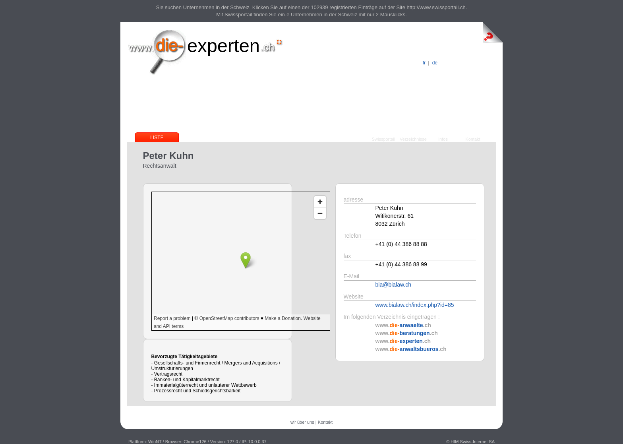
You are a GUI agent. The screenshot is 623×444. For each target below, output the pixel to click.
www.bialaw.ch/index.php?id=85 (414, 305)
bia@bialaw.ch (393, 284)
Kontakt (472, 139)
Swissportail (383, 139)
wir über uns (302, 422)
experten (223, 45)
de (434, 63)
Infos (443, 139)
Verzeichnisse (413, 139)
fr (424, 63)
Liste (156, 137)
